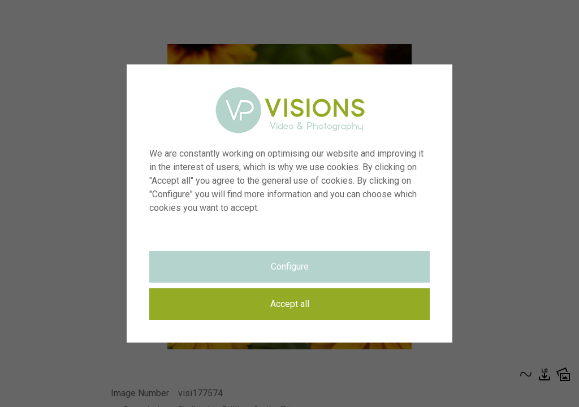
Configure (290, 266)
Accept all (289, 303)
